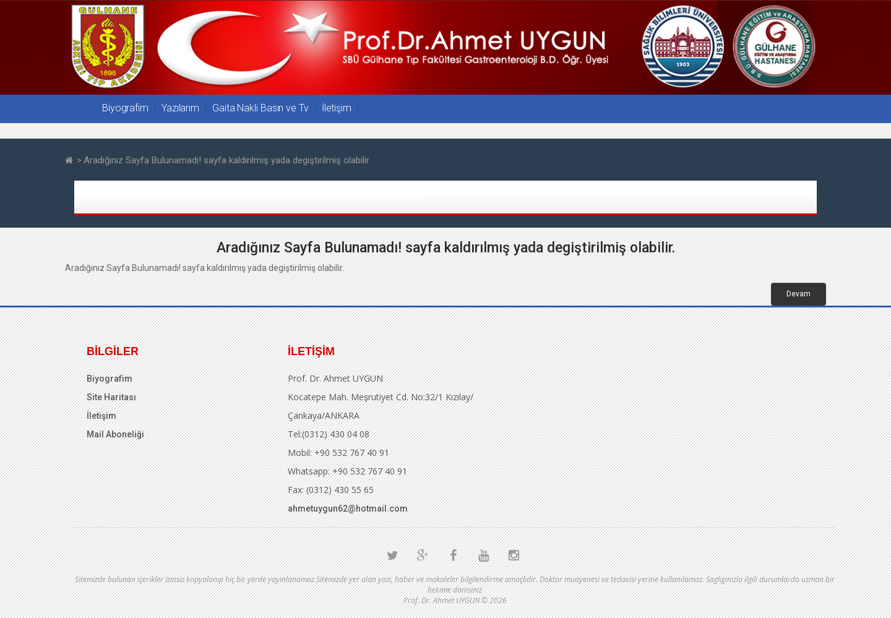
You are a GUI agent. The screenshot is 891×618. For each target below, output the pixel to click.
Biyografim (125, 108)
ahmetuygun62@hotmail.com (348, 508)
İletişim (336, 108)
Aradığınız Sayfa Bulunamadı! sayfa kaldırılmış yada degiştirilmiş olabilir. (227, 160)
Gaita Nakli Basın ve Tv (260, 108)
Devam (798, 294)
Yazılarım (180, 108)
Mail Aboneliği (115, 434)
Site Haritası (111, 397)
